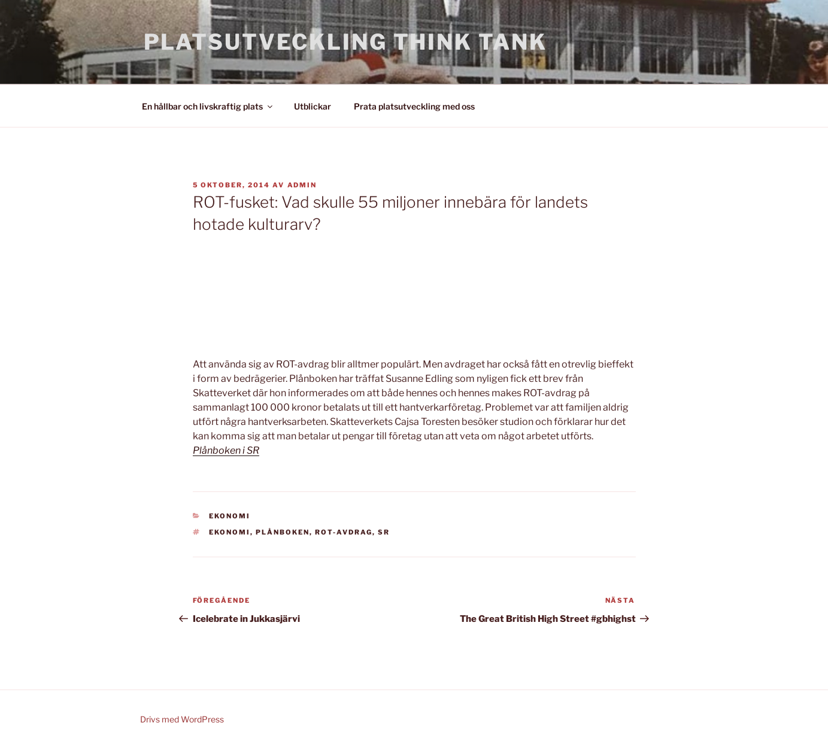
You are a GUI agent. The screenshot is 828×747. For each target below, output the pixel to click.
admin (302, 185)
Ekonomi (229, 516)
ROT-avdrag (343, 532)
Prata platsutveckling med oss (414, 106)
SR (384, 532)
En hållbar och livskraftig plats (208, 106)
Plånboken (283, 532)
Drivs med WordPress (182, 719)
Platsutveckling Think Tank (345, 42)
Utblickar (312, 106)
